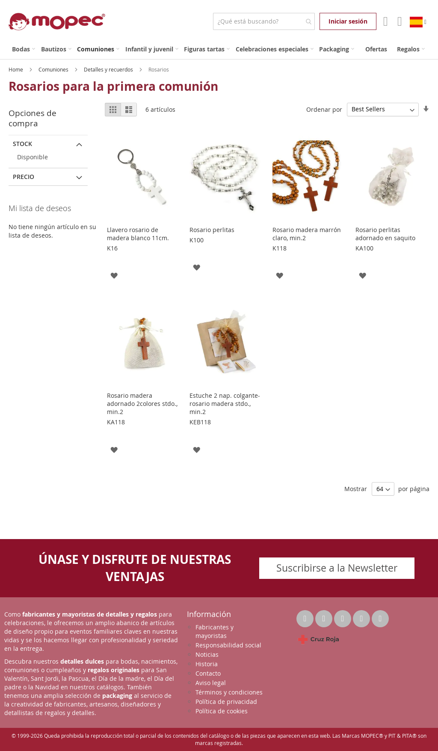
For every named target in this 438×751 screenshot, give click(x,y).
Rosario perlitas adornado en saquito (385, 234)
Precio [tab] (23, 177)
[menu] (219, 49)
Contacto (208, 673)
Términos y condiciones (229, 692)
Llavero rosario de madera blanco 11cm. (138, 234)
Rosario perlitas (211, 230)
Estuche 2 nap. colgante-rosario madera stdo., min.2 (224, 403)
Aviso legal (210, 683)
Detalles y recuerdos (109, 69)
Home (16, 69)
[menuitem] (23, 49)
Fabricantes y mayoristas (214, 631)
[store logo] (57, 21)
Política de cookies (221, 711)
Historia (206, 664)
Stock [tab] (22, 144)
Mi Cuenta (385, 21)
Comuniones (54, 69)
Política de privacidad (226, 701)
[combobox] (263, 21)
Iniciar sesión (347, 21)
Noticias (207, 654)
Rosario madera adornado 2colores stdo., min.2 (142, 403)
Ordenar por (324, 109)
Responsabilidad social (228, 645)
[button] (114, 275)
